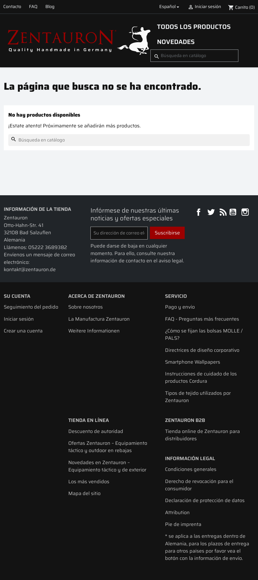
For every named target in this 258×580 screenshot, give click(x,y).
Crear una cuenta (23, 331)
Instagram (245, 212)
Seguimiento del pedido (31, 307)
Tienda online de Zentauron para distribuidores (202, 435)
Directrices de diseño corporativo (202, 350)
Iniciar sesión (19, 319)
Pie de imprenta (183, 524)
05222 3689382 (47, 247)
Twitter (211, 212)
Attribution (177, 512)
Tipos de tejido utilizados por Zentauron (198, 396)
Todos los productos (194, 27)
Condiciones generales (190, 469)
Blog (49, 6)
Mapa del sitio (84, 493)
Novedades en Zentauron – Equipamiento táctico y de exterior (107, 466)
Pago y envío (180, 307)
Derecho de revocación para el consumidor (199, 485)
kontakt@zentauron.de (30, 269)
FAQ (33, 6)
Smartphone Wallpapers (192, 362)
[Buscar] (194, 56)
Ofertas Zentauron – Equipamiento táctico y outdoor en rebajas (107, 446)
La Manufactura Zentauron (99, 319)
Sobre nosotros (85, 307)
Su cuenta (17, 296)
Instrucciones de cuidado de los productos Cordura (201, 377)
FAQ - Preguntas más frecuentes (202, 319)
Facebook (199, 212)
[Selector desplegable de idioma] (170, 6)
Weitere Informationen (94, 331)
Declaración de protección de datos (205, 500)
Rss (222, 212)
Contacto (12, 6)
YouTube (233, 212)
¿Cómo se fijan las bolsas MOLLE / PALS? (204, 334)
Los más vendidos (88, 482)
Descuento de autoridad (95, 431)
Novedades (176, 42)
